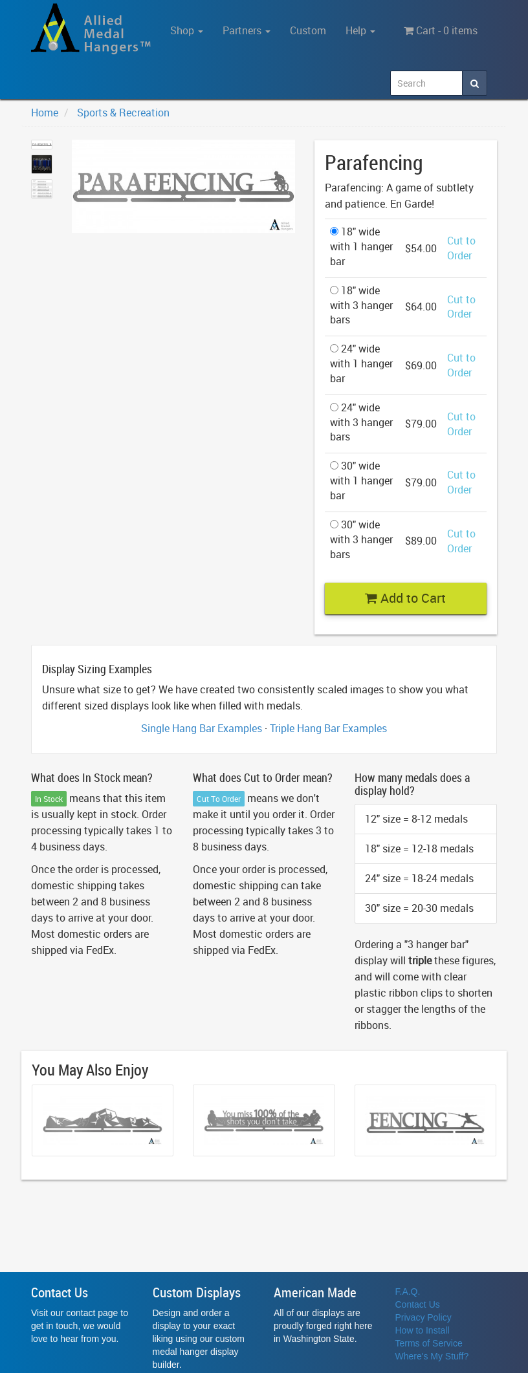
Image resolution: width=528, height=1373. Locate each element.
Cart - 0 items (441, 30)
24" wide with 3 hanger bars (361, 422)
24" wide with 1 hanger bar (361, 363)
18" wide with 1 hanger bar (361, 246)
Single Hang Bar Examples (201, 728)
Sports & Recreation (123, 112)
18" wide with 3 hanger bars (361, 305)
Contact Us (417, 1304)
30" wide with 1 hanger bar (361, 481)
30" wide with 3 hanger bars (361, 539)
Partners (246, 30)
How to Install (422, 1330)
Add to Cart (405, 598)
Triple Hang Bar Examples (328, 728)
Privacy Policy (423, 1317)
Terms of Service (429, 1343)
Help (360, 30)
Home (44, 112)
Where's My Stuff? (432, 1356)
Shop (186, 30)
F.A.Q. (408, 1291)
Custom (308, 30)
